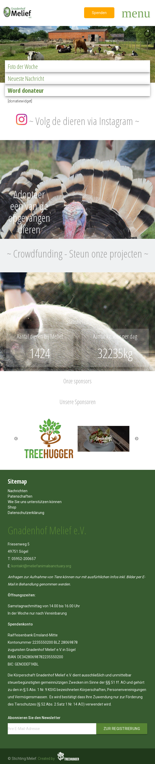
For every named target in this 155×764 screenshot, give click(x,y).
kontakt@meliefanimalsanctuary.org (41, 566)
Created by (59, 758)
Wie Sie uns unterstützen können (35, 502)
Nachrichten (17, 491)
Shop (12, 507)
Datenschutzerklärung (26, 513)
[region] (77, 53)
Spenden (99, 13)
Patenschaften (20, 496)
